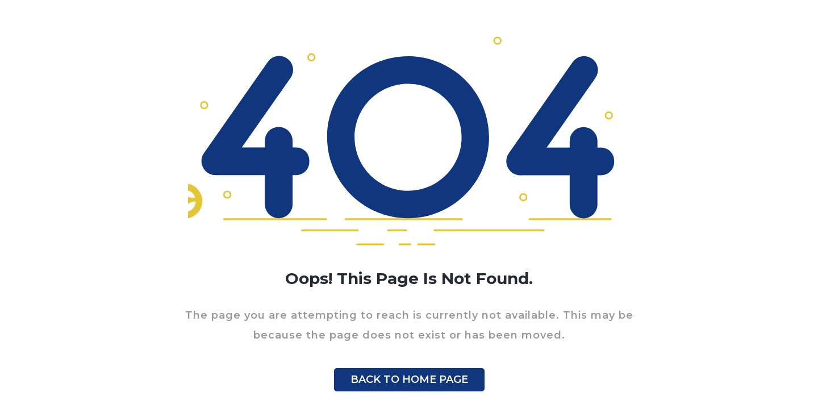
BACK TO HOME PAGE (409, 379)
